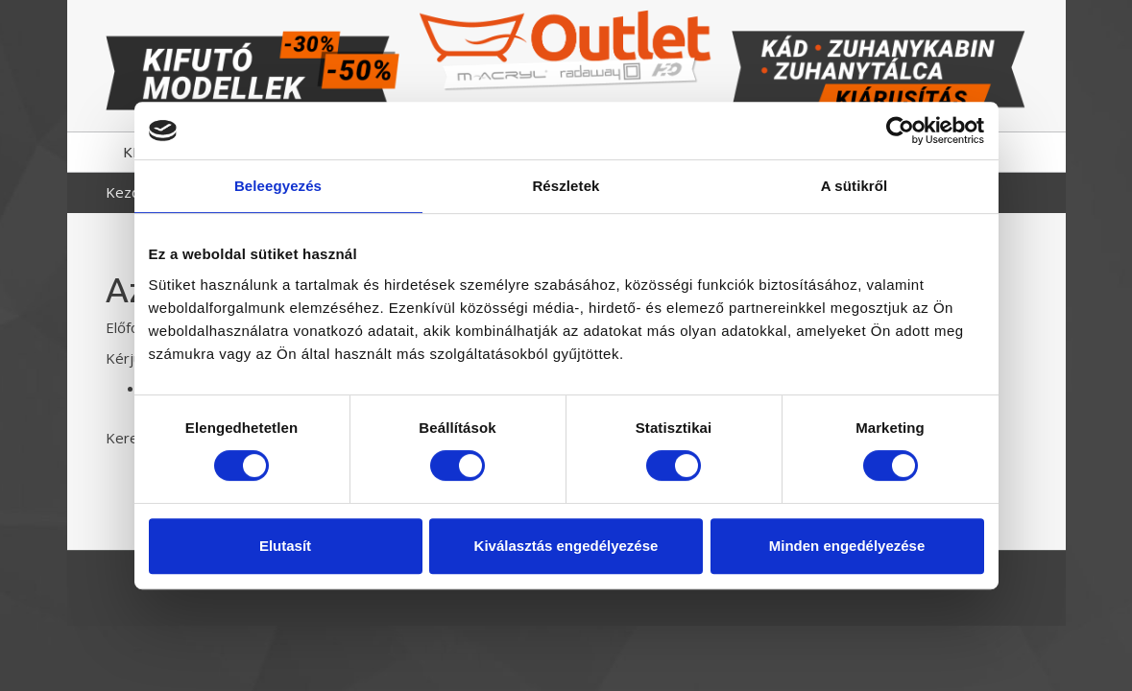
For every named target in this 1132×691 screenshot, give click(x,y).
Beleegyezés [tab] (278, 186)
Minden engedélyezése (847, 545)
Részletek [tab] (565, 186)
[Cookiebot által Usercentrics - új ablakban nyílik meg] (900, 130)
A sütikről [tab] (854, 186)
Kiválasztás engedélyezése (566, 545)
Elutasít (285, 545)
